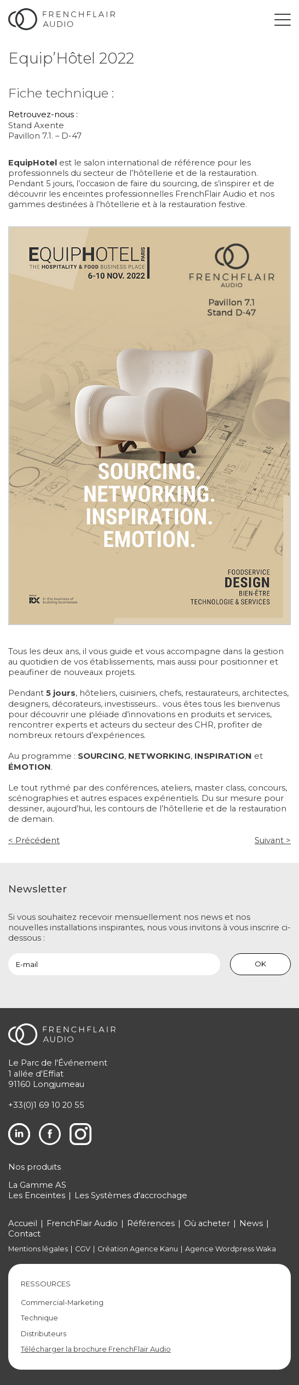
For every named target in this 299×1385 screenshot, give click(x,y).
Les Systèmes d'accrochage (130, 1195)
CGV (82, 1249)
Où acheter (207, 1223)
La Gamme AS (37, 1185)
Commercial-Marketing (62, 1302)
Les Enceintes (36, 1195)
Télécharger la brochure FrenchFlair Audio (96, 1349)
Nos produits (34, 1167)
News (251, 1223)
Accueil (22, 1223)
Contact (24, 1234)
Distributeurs (43, 1334)
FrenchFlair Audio (82, 1223)
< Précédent (34, 840)
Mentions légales (38, 1249)
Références (151, 1223)
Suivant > (273, 840)
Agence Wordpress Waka (230, 1249)
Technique (39, 1318)
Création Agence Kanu (137, 1249)
